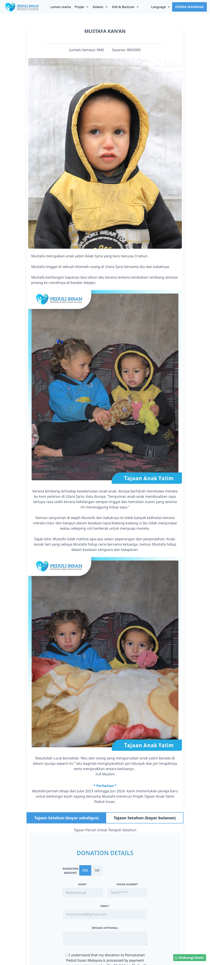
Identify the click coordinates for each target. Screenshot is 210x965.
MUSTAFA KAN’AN (105, 31)
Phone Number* (127, 884)
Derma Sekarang (189, 7)
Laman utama (60, 7)
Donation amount (70, 871)
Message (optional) (105, 928)
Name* (82, 884)
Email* (105, 906)
